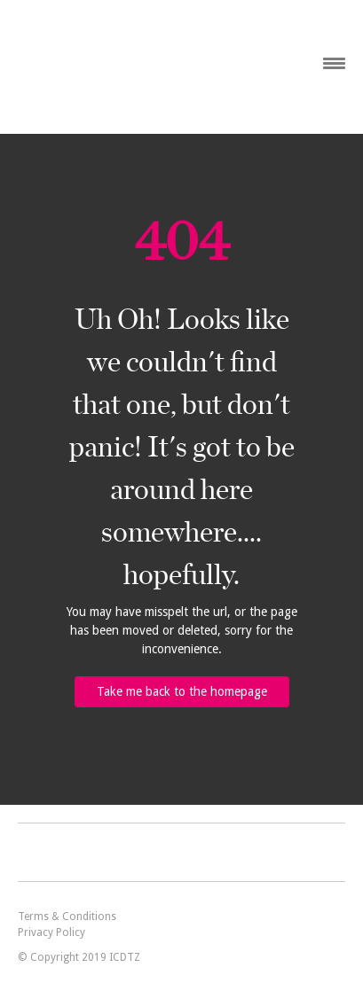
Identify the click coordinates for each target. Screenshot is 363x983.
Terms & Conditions (67, 916)
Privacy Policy (51, 932)
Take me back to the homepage (182, 691)
